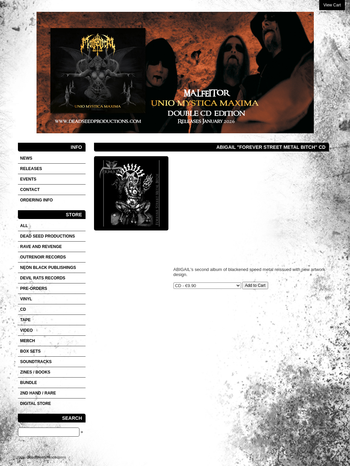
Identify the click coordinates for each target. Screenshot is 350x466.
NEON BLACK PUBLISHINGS (48, 267)
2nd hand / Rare (38, 393)
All (24, 225)
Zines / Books (35, 372)
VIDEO (26, 330)
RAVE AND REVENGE (41, 246)
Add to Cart (255, 285)
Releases (31, 168)
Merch (27, 340)
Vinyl (26, 299)
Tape (25, 320)
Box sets (30, 351)
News (26, 158)
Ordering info (36, 200)
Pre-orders (33, 288)
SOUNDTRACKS (36, 361)
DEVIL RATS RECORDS (43, 278)
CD (23, 309)
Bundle (28, 382)
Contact (30, 189)
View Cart (332, 5)
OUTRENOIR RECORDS (43, 257)
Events (28, 179)
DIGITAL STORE (35, 403)
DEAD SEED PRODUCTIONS (47, 236)
